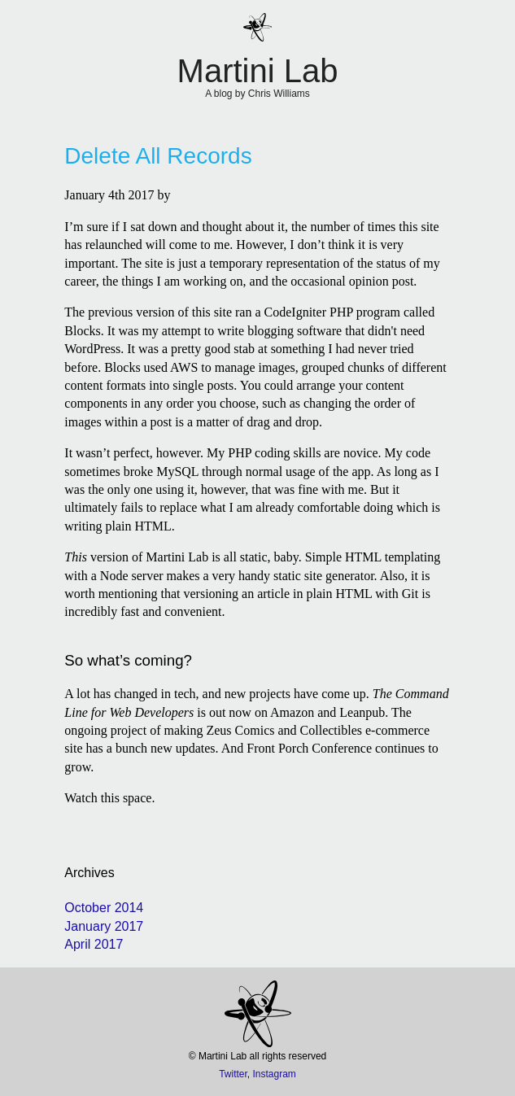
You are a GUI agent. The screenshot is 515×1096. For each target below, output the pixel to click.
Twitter (233, 1074)
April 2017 (93, 944)
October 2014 (103, 908)
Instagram (274, 1074)
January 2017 (103, 926)
